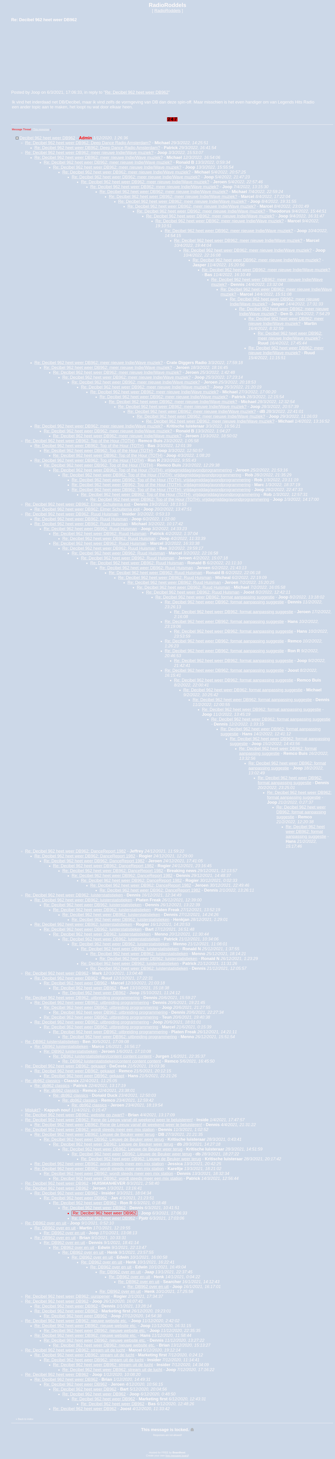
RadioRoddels (167, 10)
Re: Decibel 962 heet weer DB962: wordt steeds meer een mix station (89, 1129)
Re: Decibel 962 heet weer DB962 (136, 92)
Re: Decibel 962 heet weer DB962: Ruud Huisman (71, 514)
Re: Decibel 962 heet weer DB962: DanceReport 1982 (75, 851)
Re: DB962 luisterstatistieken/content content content (102, 1056)
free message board (176, 1455)
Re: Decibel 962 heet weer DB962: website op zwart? (74, 1115)
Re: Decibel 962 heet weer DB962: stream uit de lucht (75, 1350)
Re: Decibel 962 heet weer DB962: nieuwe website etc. (76, 1320)
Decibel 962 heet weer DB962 (47, 138)
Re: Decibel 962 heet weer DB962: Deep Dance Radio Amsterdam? (88, 143)
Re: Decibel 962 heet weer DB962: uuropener (67, 1296)
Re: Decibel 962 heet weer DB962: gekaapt (65, 1066)
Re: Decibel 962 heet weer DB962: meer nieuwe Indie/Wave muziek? (89, 152)
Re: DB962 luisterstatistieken (52, 1041)
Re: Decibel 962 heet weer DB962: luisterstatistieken (74, 895)
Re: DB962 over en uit (45, 1223)
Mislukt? (32, 1110)
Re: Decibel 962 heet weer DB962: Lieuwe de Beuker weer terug (94, 1134)
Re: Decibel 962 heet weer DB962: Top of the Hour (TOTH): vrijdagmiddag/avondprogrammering (142, 470)
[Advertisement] (46, 56)
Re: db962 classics (42, 1080)
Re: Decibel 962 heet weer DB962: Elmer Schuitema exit (77, 504)
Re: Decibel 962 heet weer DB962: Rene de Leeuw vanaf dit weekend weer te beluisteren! (109, 1120)
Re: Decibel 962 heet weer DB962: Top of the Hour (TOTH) (80, 440)
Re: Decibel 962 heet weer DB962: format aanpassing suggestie (215, 597)
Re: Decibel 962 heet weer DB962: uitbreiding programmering (82, 997)
